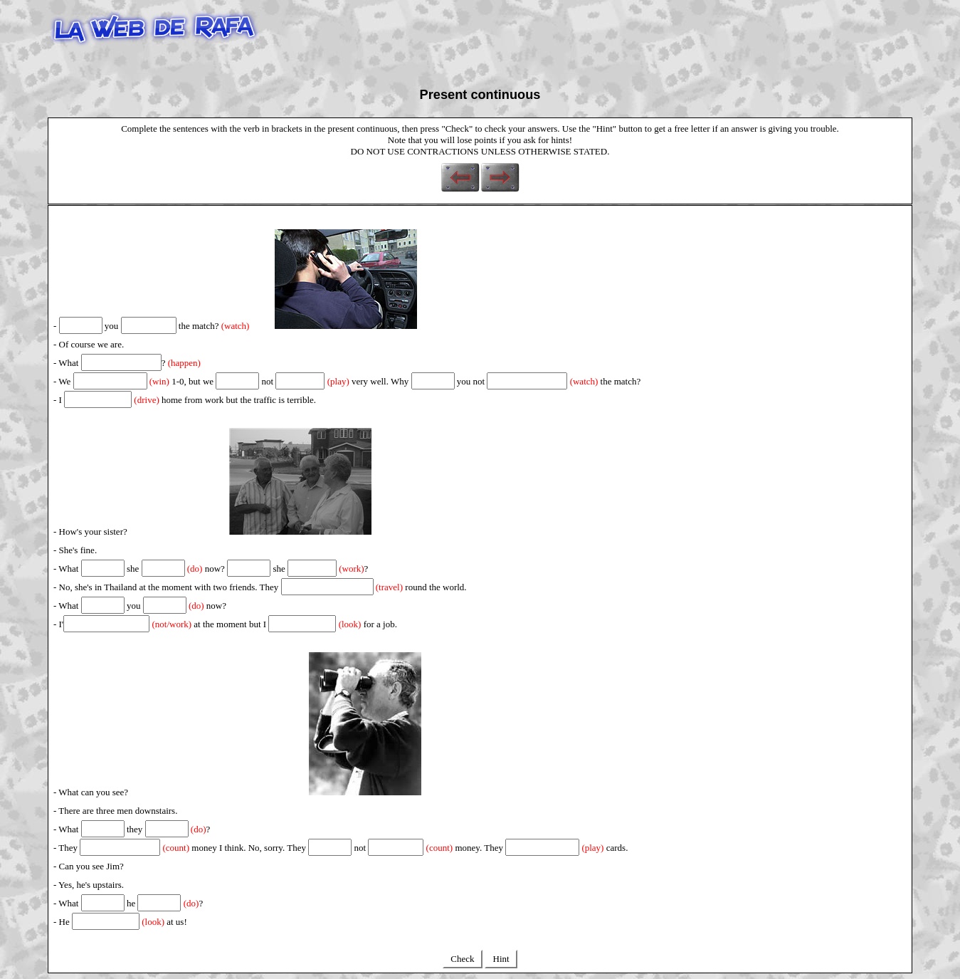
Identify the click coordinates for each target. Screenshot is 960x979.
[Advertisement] (520, 38)
